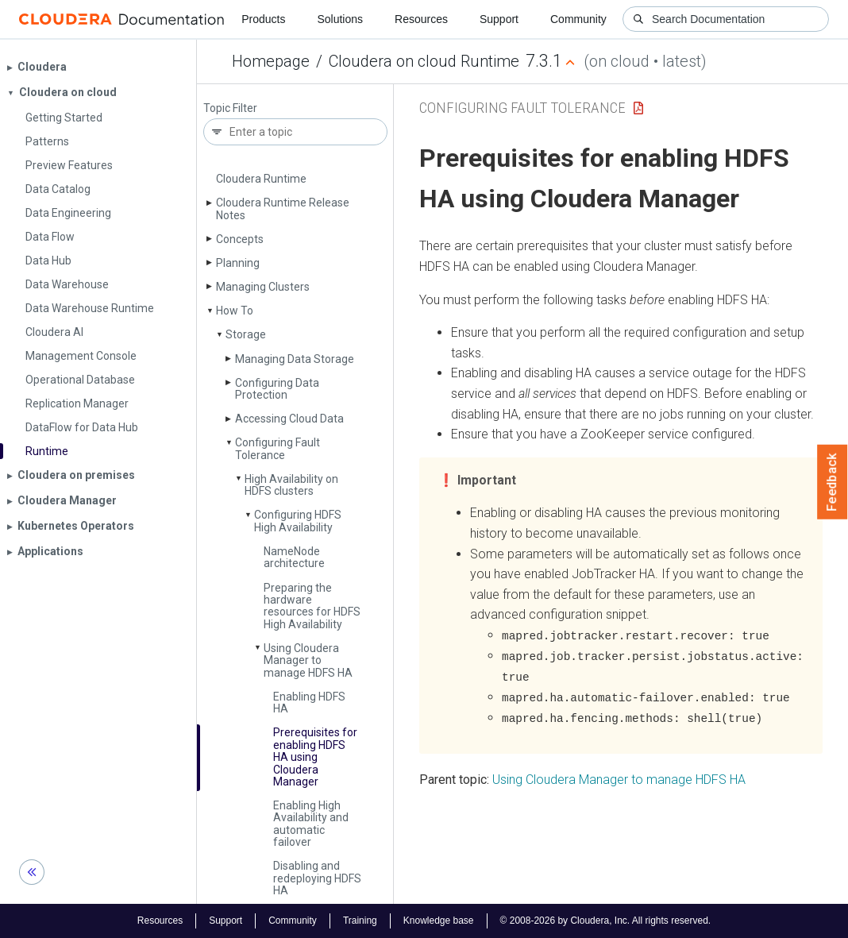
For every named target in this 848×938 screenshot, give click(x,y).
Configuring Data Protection (277, 388)
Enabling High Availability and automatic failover (311, 823)
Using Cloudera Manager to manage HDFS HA (308, 660)
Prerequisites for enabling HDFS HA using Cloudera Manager (315, 757)
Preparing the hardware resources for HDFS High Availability (312, 606)
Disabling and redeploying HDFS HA (317, 878)
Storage (245, 334)
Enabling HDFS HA (309, 702)
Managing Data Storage (294, 359)
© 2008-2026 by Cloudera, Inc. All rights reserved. (605, 920)
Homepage (271, 61)
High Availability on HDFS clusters (291, 485)
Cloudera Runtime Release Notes (282, 208)
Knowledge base (438, 920)
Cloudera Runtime (261, 178)
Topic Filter (230, 108)
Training (360, 920)
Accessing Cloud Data (289, 418)
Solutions (340, 19)
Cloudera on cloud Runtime (424, 61)
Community (578, 19)
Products (263, 19)
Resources (421, 19)
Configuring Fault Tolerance (277, 448)
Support (499, 19)
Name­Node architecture (294, 557)
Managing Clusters (263, 286)
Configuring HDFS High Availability (297, 520)
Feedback (832, 482)
